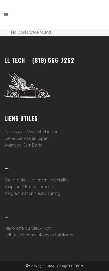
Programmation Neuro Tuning (32, 193)
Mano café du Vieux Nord (28, 228)
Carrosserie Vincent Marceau (31, 131)
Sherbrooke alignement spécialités (36, 180)
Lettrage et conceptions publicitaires (38, 235)
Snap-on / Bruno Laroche (28, 186)
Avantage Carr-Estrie (23, 145)
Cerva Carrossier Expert (26, 138)
